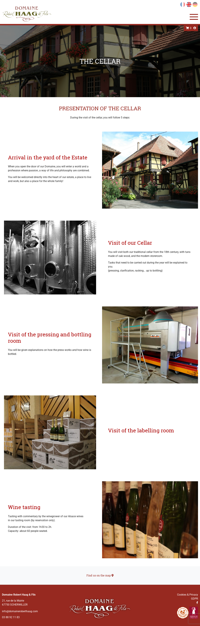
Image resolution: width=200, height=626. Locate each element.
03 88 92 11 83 (11, 617)
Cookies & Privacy (187, 594)
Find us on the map (100, 575)
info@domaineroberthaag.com (20, 611)
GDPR (194, 598)
